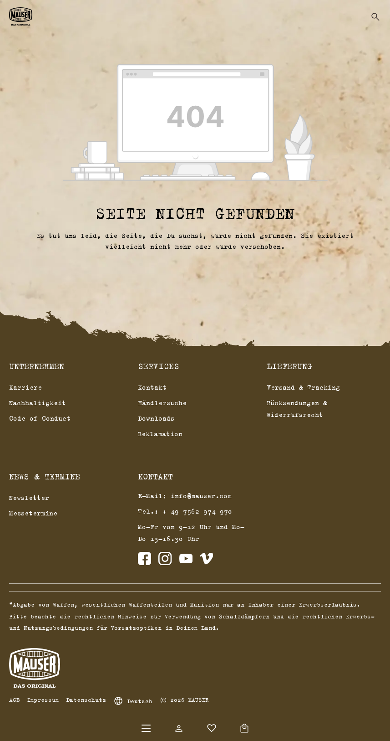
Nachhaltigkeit (37, 402)
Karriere (25, 387)
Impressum (43, 699)
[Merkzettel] (211, 728)
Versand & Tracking (303, 387)
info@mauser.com (201, 495)
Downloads (156, 418)
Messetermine (33, 513)
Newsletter (29, 497)
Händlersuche (162, 402)
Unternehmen (36, 366)
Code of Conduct (40, 418)
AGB (14, 699)
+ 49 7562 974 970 (197, 511)
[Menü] (146, 728)
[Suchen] (375, 16)
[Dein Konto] (178, 728)
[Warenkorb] (244, 728)
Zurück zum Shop (195, 268)
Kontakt (152, 387)
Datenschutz (86, 699)
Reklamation (160, 433)
